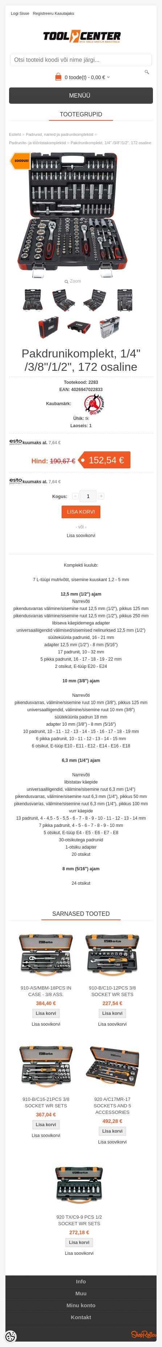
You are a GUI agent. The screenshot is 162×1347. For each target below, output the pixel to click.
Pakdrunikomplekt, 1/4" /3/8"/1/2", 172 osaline (111, 143)
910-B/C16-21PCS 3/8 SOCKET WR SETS (45, 1102)
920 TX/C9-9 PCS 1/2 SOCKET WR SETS (79, 1220)
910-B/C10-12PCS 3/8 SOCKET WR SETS (112, 991)
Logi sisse (20, 13)
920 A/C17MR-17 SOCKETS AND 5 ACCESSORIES (112, 1106)
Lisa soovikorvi (81, 535)
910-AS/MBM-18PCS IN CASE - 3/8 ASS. (46, 991)
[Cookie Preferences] (10, 1336)
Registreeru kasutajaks (53, 13)
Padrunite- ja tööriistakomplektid (37, 143)
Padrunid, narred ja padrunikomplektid (59, 134)
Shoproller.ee (144, 1334)
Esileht (15, 134)
